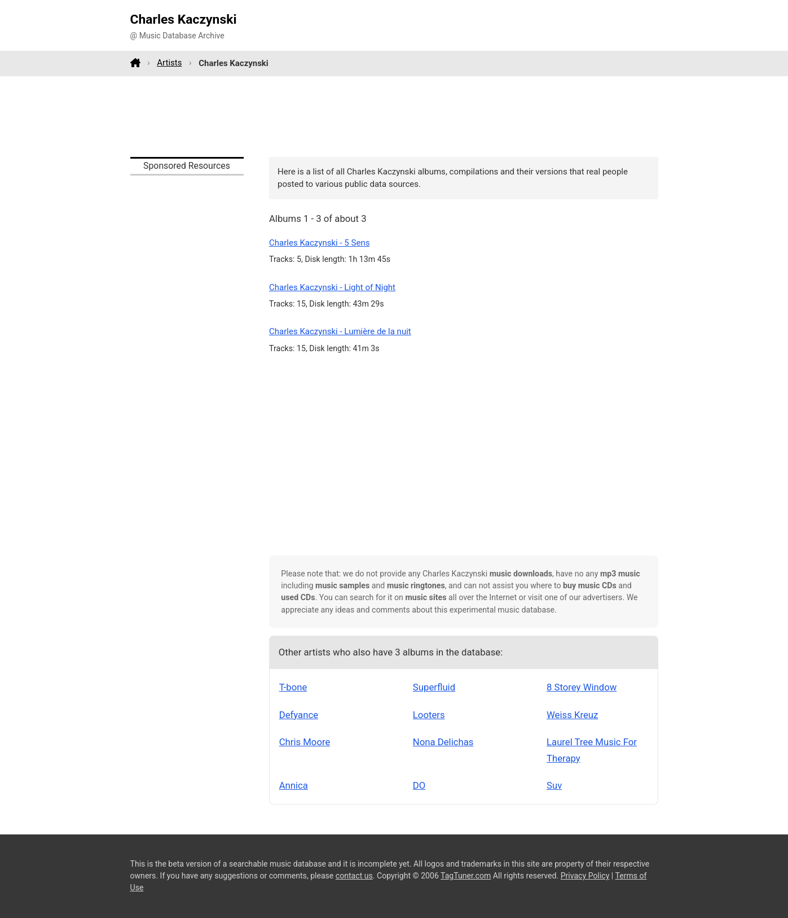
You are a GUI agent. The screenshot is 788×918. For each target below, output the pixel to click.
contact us (354, 875)
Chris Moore (305, 741)
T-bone (293, 687)
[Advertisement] (394, 116)
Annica (293, 785)
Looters (429, 714)
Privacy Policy (585, 875)
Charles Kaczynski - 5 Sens (319, 243)
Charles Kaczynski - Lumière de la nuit (340, 331)
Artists (169, 63)
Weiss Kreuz (572, 714)
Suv (554, 785)
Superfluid (434, 687)
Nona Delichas (443, 741)
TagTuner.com (466, 875)
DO (419, 785)
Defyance (298, 714)
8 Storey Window (582, 687)
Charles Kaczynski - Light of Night (332, 287)
